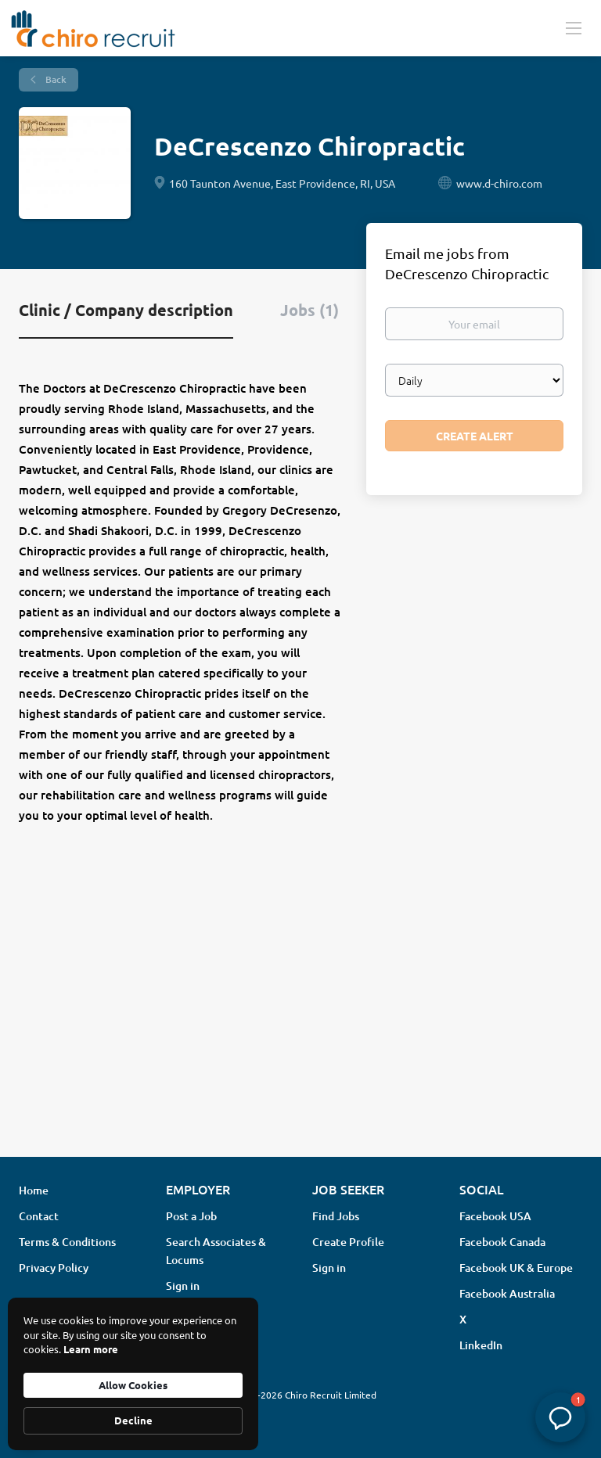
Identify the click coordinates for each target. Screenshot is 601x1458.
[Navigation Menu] (573, 27)
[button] (560, 1417)
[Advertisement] (300, 1020)
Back (55, 79)
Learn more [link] (90, 1349)
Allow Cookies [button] (133, 1385)
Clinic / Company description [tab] (126, 310)
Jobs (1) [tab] (309, 310)
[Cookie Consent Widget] (133, 1374)
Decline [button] (133, 1420)
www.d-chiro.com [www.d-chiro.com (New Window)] (499, 183)
